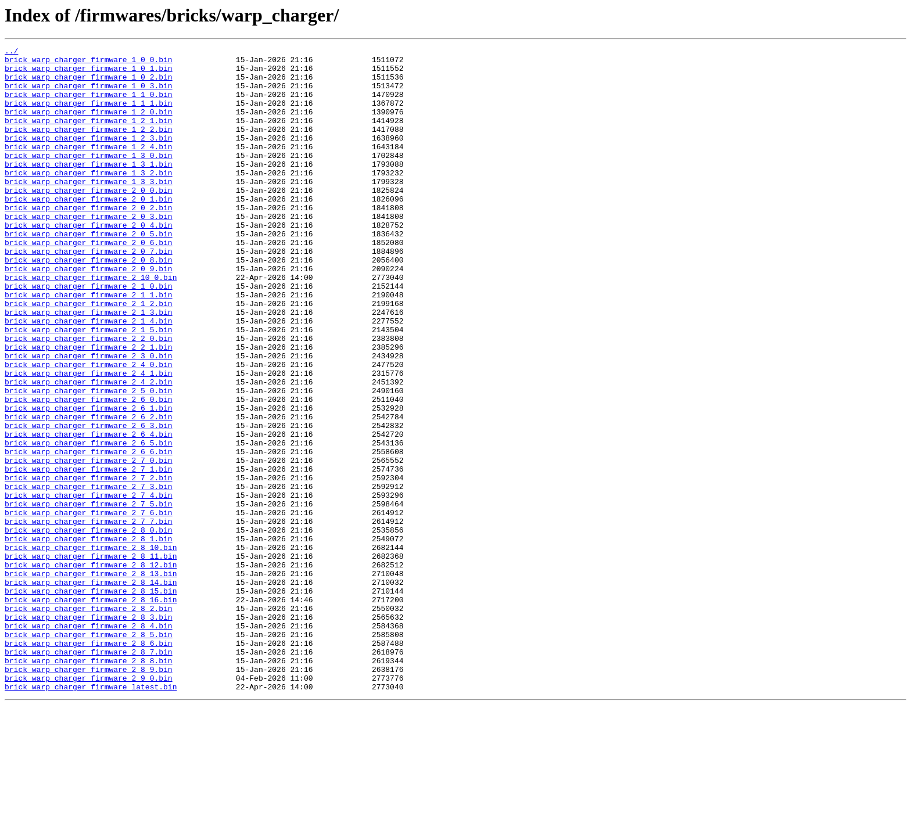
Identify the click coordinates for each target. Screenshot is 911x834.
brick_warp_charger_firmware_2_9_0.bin (89, 805)
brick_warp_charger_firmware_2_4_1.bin (89, 439)
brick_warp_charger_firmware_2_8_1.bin (89, 637)
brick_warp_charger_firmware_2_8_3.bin (89, 732)
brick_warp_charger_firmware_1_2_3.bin (89, 157)
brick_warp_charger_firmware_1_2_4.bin (89, 167)
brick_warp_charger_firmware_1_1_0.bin (89, 104)
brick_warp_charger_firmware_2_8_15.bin (91, 700)
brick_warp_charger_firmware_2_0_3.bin (89, 251)
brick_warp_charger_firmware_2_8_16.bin (91, 711)
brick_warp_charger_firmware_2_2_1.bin (89, 407)
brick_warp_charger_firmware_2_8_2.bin (89, 721)
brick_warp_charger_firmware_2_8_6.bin (89, 763)
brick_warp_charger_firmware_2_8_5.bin (89, 752)
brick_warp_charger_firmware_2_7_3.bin (89, 575)
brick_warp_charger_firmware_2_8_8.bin (89, 784)
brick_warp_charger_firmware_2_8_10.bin (91, 648)
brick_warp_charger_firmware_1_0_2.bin (89, 83)
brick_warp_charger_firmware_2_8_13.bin (91, 679)
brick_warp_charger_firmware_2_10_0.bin (91, 324)
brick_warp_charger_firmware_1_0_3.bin (89, 94)
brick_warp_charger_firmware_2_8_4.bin (89, 742)
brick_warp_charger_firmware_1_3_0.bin (89, 177)
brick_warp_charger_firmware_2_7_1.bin (89, 554)
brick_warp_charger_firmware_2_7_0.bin (89, 543)
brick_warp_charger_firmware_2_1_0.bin (89, 334)
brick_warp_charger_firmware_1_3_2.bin (89, 198)
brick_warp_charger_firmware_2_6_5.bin (89, 522)
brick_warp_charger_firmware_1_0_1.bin (89, 73)
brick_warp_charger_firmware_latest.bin (91, 815)
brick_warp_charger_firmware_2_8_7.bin (89, 773)
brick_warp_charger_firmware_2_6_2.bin (89, 491)
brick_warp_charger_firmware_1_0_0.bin (89, 62)
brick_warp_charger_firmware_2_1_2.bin (89, 355)
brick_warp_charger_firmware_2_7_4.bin (89, 585)
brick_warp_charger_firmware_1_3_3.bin (89, 209)
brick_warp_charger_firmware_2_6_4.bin (89, 512)
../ (11, 52)
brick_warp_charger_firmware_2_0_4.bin (89, 261)
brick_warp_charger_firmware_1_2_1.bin (89, 136)
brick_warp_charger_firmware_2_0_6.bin (89, 282)
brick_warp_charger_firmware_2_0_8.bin (89, 303)
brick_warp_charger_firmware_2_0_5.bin (89, 272)
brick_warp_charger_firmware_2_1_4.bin (89, 376)
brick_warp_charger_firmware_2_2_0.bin (89, 397)
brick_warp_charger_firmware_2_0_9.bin (89, 313)
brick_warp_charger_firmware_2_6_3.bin (89, 502)
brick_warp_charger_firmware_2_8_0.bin (89, 627)
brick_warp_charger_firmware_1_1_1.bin (89, 115)
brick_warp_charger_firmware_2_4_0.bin (89, 428)
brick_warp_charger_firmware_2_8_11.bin (91, 658)
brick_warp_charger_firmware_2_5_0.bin (89, 460)
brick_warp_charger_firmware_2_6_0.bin (89, 470)
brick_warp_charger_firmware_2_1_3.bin (89, 366)
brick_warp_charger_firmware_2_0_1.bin (89, 230)
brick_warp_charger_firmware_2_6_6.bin (89, 533)
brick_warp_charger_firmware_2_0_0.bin (89, 219)
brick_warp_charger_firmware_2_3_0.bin (89, 418)
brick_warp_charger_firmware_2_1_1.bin (89, 345)
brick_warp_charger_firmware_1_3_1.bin (89, 188)
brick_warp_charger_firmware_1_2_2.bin (89, 146)
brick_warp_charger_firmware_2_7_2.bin (89, 564)
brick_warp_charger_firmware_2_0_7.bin (89, 292)
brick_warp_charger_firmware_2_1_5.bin (89, 387)
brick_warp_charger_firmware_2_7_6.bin (89, 606)
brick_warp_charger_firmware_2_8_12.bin (91, 669)
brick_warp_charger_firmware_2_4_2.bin (89, 449)
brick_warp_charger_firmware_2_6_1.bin (89, 481)
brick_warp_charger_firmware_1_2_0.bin (89, 125)
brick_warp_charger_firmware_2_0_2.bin (89, 240)
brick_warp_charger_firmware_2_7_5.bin (89, 596)
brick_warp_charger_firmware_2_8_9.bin (89, 794)
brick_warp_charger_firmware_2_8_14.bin (91, 690)
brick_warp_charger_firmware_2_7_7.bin (89, 617)
